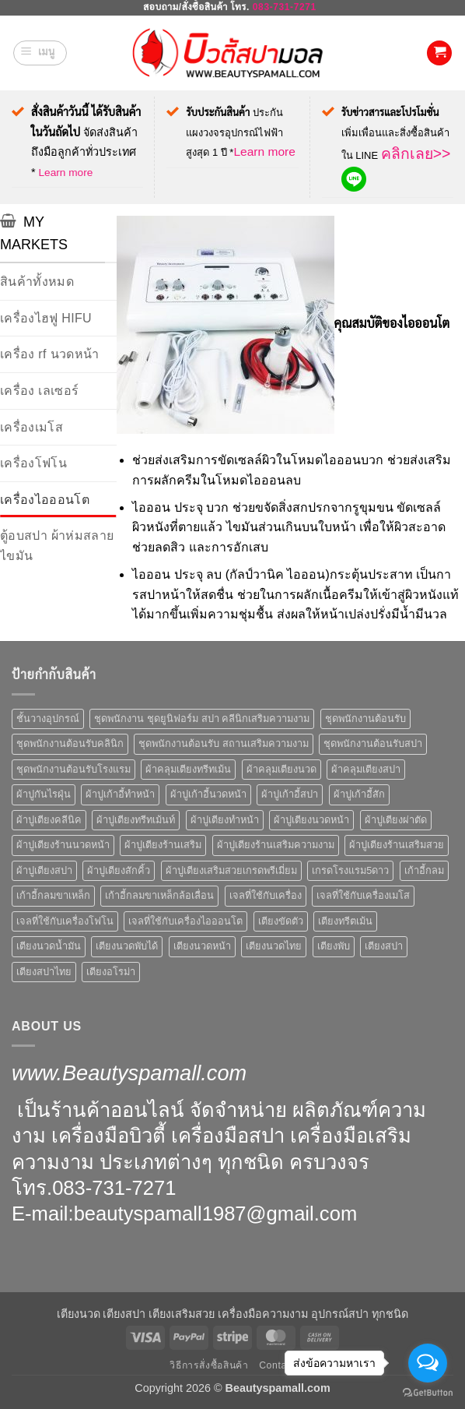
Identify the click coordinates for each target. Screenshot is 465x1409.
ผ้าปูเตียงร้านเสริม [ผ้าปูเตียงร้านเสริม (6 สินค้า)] (162, 845)
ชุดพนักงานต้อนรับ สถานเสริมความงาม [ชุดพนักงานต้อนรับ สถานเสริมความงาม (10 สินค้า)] (223, 743)
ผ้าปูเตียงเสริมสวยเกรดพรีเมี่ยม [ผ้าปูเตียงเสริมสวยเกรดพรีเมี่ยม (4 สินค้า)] (231, 870)
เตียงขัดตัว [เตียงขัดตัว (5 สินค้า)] (280, 921)
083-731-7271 (284, 7)
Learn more (65, 172)
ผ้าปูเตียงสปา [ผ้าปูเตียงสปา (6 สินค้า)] (44, 870)
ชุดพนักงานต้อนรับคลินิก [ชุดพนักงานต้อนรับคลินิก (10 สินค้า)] (70, 743)
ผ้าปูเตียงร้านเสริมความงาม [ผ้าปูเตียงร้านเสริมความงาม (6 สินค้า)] (275, 845)
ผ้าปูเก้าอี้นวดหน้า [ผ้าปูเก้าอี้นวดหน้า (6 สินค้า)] (208, 794)
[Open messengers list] (427, 1363)
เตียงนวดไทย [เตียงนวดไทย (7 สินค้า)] (274, 946)
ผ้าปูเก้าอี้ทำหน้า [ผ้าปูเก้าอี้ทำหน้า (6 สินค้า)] (120, 794)
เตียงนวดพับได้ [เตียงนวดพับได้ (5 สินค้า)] (127, 946)
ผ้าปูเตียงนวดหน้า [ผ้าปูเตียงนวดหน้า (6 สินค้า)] (311, 820)
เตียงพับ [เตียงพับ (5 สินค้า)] (333, 946)
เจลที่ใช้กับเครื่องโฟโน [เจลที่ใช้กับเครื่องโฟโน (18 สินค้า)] (65, 921)
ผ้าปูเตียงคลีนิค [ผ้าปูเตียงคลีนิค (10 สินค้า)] (49, 820)
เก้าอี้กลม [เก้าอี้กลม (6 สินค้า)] (424, 870)
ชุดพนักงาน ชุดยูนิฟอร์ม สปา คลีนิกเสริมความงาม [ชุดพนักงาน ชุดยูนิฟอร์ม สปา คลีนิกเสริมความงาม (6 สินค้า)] (201, 718)
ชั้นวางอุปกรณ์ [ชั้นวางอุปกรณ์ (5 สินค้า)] (47, 718)
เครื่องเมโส (31, 427)
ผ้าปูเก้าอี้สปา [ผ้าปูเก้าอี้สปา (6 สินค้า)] (289, 794)
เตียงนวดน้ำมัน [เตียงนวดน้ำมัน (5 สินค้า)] (48, 946)
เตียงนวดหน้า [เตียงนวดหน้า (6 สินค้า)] (202, 946)
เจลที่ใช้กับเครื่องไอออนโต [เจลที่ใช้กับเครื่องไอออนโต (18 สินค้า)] (185, 921)
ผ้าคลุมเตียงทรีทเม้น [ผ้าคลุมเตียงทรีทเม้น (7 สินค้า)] (188, 769)
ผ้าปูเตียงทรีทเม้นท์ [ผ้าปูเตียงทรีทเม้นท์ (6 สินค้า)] (135, 820)
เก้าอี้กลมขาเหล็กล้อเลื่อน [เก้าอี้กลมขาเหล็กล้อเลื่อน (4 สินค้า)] (159, 895)
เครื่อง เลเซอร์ (39, 390)
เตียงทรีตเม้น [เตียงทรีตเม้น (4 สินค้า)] (345, 921)
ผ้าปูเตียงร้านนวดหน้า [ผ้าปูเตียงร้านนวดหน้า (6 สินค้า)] (63, 845)
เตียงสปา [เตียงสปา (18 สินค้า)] (384, 946)
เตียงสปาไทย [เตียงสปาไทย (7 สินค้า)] (44, 971)
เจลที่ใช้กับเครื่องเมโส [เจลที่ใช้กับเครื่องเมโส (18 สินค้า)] (363, 895)
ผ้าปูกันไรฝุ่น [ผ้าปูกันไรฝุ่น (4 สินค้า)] (43, 794)
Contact (277, 1365)
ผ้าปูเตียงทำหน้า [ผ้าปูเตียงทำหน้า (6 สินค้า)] (225, 820)
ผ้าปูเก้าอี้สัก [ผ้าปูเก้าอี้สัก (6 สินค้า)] (359, 794)
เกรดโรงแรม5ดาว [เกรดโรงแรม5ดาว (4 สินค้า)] (350, 870)
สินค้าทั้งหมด (37, 281)
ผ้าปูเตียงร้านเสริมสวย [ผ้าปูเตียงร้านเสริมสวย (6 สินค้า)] (396, 845)
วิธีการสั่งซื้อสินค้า (209, 1365)
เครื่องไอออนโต (44, 499)
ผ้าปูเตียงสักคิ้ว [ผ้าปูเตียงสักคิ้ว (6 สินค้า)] (118, 870)
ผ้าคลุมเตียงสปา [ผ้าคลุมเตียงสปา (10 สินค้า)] (365, 769)
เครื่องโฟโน (33, 463)
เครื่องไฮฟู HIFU (46, 318)
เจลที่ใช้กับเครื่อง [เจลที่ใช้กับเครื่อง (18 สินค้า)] (265, 895)
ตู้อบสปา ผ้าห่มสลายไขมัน (57, 545)
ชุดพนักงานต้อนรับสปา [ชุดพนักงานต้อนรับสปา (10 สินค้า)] (372, 743)
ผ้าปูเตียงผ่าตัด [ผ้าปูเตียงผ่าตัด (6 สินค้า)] (396, 820)
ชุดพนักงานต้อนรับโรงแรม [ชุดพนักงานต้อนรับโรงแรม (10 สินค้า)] (73, 769)
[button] (40, 53)
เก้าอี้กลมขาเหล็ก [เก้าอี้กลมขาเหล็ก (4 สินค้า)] (53, 895)
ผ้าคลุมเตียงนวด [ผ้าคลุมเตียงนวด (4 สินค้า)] (281, 769)
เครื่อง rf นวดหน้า (49, 354)
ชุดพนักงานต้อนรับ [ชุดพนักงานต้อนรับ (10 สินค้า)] (365, 718)
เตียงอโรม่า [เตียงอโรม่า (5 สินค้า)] (110, 971)
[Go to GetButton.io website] (428, 1393)
